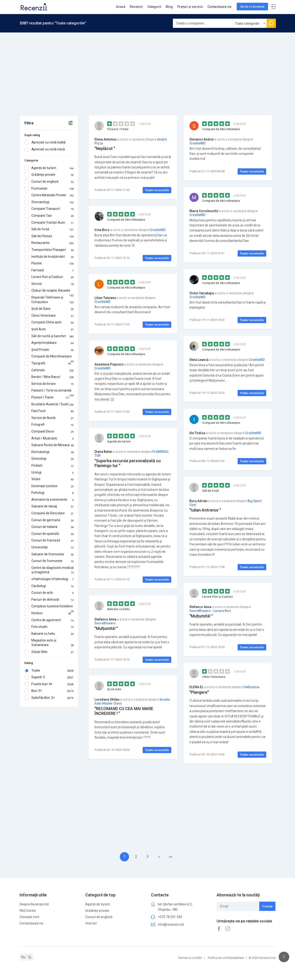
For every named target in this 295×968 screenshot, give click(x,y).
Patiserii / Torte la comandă (49, 390)
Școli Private (49, 350)
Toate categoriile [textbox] (247, 23)
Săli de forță (49, 229)
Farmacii (49, 270)
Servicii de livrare (49, 384)
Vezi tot (91, 921)
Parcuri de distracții (49, 599)
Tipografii (47, 363)
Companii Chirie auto (49, 322)
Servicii (49, 284)
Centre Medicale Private (49, 195)
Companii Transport (49, 209)
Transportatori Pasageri (49, 250)
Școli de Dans (49, 309)
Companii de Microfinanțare (49, 356)
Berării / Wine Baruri (49, 377)
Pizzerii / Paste (46, 397)
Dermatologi (49, 452)
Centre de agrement (49, 620)
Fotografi (49, 424)
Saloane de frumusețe (49, 554)
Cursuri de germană (49, 520)
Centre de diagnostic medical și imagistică (49, 570)
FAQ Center (28, 909)
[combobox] (250, 23)
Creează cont (29, 915)
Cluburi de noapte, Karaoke (49, 290)
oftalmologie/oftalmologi (49, 579)
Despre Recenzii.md (34, 902)
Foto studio (49, 627)
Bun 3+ (49, 691)
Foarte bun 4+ (49, 684)
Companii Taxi (49, 215)
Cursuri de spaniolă (49, 534)
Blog (169, 7)
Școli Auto (49, 329)
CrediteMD (197, 143)
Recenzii (136, 7)
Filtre (29, 123)
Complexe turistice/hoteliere (49, 606)
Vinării (49, 479)
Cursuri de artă (49, 593)
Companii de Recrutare (49, 513)
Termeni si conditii (190, 956)
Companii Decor (49, 431)
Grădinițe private (49, 175)
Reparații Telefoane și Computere (49, 299)
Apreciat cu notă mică (46, 149)
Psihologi (49, 493)
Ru (23, 955)
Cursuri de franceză (49, 540)
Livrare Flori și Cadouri (49, 277)
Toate (49, 670)
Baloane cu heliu (49, 634)
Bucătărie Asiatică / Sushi (49, 404)
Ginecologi (49, 458)
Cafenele (49, 370)
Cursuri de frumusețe (49, 561)
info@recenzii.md (171, 922)
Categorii (154, 7)
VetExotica (251, 687)
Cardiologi (49, 586)
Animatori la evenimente (49, 499)
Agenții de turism (49, 168)
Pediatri (49, 465)
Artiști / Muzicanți (49, 438)
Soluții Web (49, 652)
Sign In (272, 6)
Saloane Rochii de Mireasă (49, 445)
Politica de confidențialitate (226, 956)
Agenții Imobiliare (49, 343)
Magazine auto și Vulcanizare (49, 642)
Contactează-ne (219, 7)
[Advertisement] (147, 67)
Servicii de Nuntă (49, 418)
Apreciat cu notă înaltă (46, 142)
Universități (49, 547)
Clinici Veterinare (49, 315)
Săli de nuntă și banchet (49, 336)
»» (170, 856)
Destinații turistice (49, 486)
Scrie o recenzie (252, 6)
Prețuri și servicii (190, 7)
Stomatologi (49, 202)
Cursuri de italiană (49, 527)
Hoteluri (47, 613)
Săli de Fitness (49, 236)
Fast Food (49, 411)
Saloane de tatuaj (49, 506)
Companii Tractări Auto (49, 222)
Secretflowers (105, 623)
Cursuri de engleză (49, 181)
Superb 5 (49, 677)
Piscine (49, 263)
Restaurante (49, 243)
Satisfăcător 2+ (49, 698)
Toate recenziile (157, 190)
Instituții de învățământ (49, 256)
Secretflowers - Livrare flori (210, 611)
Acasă (120, 7)
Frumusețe (49, 188)
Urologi (49, 472)
